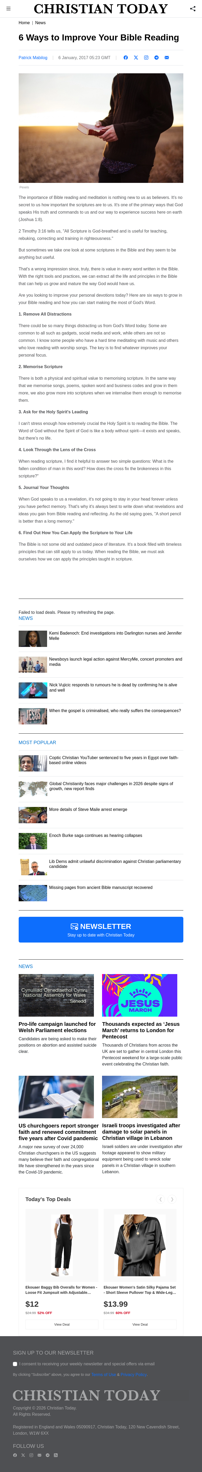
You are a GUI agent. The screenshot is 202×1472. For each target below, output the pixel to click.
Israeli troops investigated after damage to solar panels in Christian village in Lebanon (141, 1132)
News (40, 22)
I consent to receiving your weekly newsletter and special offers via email (87, 1364)
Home (24, 22)
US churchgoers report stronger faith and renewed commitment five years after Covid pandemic (59, 1132)
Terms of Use (103, 1374)
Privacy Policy (133, 1374)
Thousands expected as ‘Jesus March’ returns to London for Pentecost (141, 1030)
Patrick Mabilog (33, 57)
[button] (9, 9)
